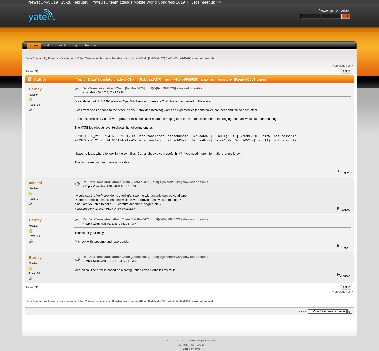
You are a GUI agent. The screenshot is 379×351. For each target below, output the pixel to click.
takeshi (35, 183)
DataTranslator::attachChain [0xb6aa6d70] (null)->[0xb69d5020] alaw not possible (142, 88)
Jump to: (302, 311)
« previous (338, 65)
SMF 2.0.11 (173, 340)
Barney (35, 89)
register (345, 10)
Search (61, 45)
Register (90, 45)
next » (350, 65)
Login (75, 45)
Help (47, 45)
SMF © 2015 (189, 340)
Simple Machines (206, 340)
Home (34, 45)
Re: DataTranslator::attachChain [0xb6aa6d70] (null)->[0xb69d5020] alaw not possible (145, 182)
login (332, 10)
